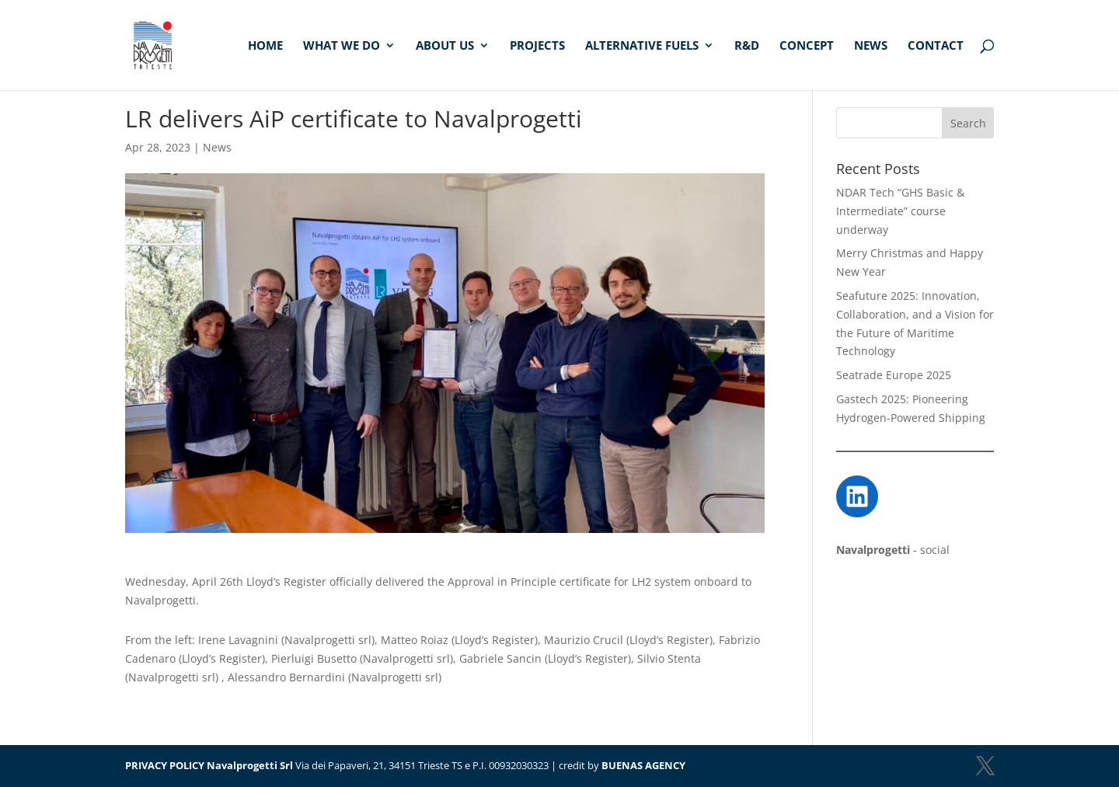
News (870, 46)
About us (445, 46)
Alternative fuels (642, 46)
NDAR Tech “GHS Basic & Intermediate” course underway (900, 211)
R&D (746, 46)
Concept (806, 46)
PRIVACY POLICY (164, 765)
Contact (936, 46)
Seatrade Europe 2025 (893, 374)
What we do (341, 46)
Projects (537, 46)
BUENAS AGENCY (643, 765)
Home (265, 46)
